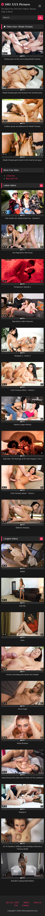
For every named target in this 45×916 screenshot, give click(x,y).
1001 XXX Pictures (15, 4)
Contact (25, 905)
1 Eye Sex (10, 176)
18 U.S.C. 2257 (12, 903)
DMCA (26, 903)
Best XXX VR (11, 179)
